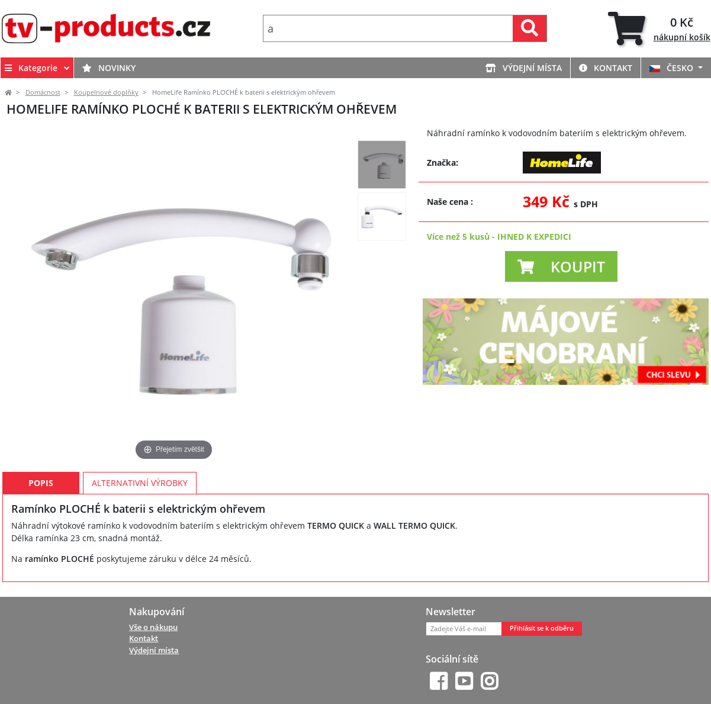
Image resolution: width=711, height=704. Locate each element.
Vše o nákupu (153, 627)
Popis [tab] (40, 482)
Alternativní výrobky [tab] (140, 482)
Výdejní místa (523, 67)
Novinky (109, 67)
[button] (561, 266)
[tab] (659, 28)
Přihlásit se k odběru (542, 628)
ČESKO (672, 67)
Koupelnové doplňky (106, 92)
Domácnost (42, 92)
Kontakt (605, 67)
